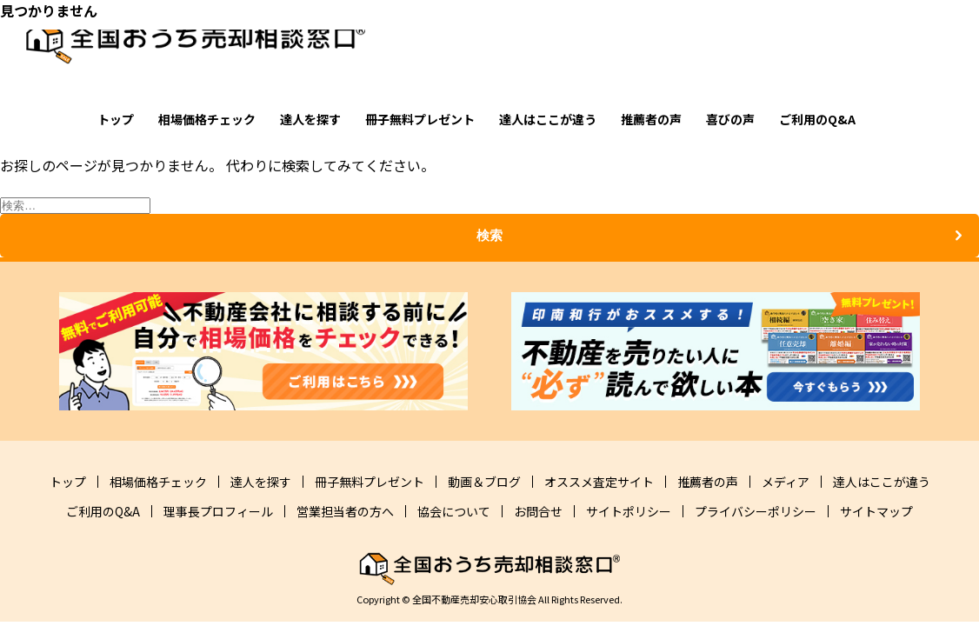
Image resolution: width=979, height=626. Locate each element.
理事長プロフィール (218, 511)
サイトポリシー (628, 511)
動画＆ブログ (484, 481)
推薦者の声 (651, 119)
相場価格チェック (207, 119)
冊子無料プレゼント (420, 119)
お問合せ (538, 511)
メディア (785, 481)
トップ (115, 119)
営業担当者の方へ (345, 511)
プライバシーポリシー (755, 511)
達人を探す (310, 119)
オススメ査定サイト (599, 481)
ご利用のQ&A (817, 119)
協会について (453, 511)
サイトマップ (876, 511)
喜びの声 (730, 119)
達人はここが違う (547, 119)
